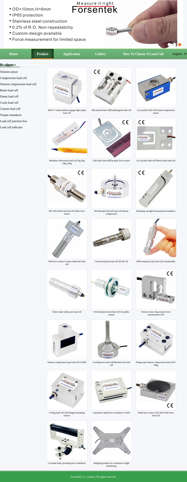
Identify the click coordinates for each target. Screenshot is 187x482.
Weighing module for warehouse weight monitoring (111, 464)
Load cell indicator (11, 127)
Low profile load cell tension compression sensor (156, 111)
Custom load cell (10, 108)
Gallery (100, 54)
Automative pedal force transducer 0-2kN (111, 412)
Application (71, 54)
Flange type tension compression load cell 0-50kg (156, 363)
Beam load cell (9, 90)
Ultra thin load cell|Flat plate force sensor (111, 160)
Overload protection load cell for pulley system (111, 313)
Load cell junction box (13, 121)
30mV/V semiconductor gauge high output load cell (67, 111)
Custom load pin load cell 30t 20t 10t (111, 261)
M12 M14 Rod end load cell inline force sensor (67, 212)
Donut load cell (9, 96)
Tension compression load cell (18, 84)
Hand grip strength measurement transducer (156, 211)
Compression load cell (13, 78)
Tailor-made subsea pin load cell (67, 312)
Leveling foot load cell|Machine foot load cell (111, 363)
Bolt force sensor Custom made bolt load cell (66, 263)
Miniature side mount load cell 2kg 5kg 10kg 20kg (67, 162)
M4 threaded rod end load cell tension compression (111, 212)
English (177, 53)
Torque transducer (11, 115)
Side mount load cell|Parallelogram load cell (111, 110)
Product (42, 54)
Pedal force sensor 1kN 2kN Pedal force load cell (156, 414)
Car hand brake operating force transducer (67, 463)
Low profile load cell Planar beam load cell (156, 160)
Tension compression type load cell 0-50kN (66, 362)
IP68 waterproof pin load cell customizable (156, 261)
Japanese (10, 64)
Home (13, 54)
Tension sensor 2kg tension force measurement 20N (156, 313)
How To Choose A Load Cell (143, 54)
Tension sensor (9, 71)
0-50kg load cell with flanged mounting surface (67, 414)
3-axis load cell (9, 102)
